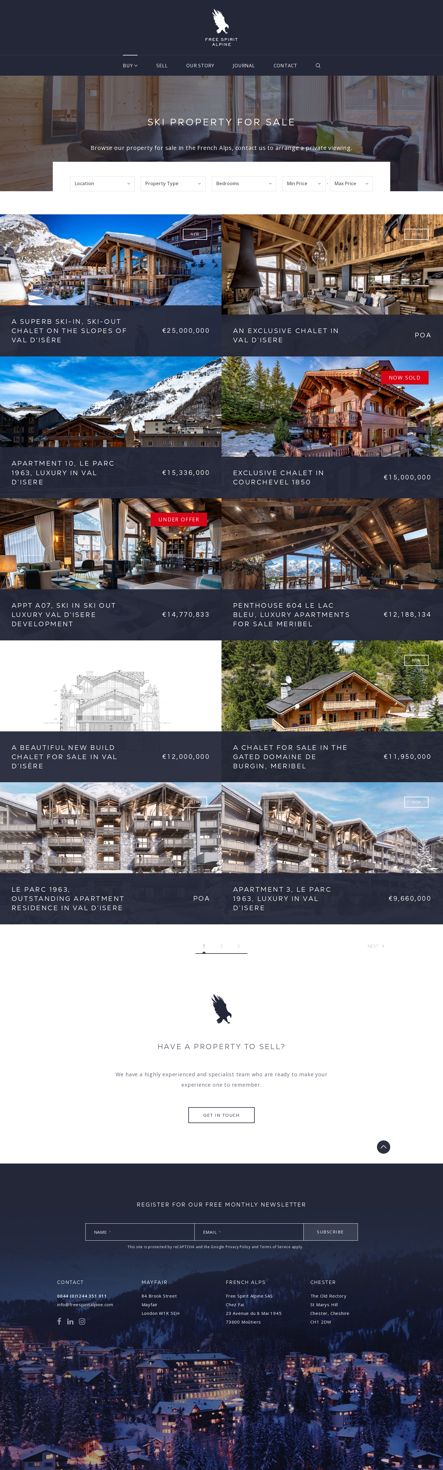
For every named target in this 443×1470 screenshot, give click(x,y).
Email (212, 1232)
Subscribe (330, 1232)
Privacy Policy (238, 1246)
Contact (286, 65)
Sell (162, 65)
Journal (244, 65)
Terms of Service (275, 1246)
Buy (128, 65)
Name (102, 1232)
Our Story (200, 65)
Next (376, 946)
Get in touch (221, 1115)
